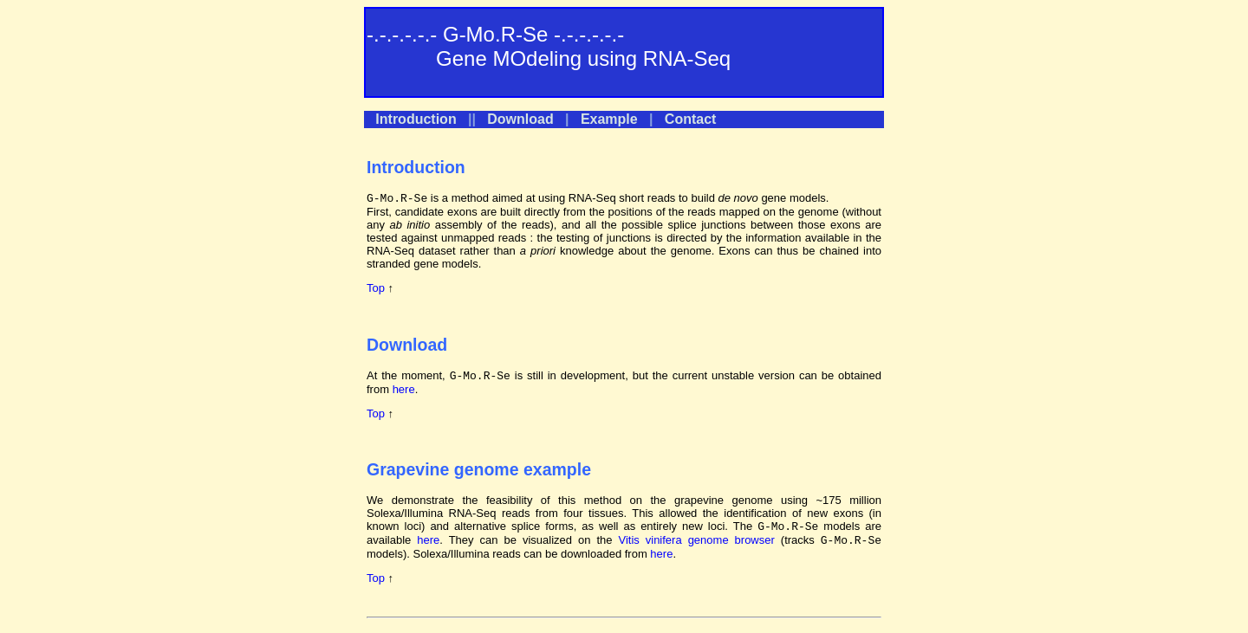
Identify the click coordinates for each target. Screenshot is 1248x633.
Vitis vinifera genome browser (696, 539)
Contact (691, 119)
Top (376, 287)
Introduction (415, 119)
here (404, 389)
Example (609, 119)
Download (520, 119)
